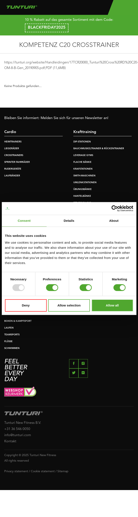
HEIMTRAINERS (12, 142)
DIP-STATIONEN (82, 142)
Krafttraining (84, 132)
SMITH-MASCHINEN (84, 176)
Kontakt (10, 441)
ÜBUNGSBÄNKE (82, 189)
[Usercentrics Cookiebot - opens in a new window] (114, 208)
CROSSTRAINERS (13, 155)
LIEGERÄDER (11, 149)
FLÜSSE (8, 341)
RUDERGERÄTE (12, 169)
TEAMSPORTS (12, 335)
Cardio (10, 132)
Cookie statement (43, 471)
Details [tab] (69, 220)
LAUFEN (9, 328)
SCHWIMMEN (12, 348)
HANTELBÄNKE (82, 196)
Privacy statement (16, 471)
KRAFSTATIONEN (82, 169)
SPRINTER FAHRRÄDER (17, 162)
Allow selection (69, 305)
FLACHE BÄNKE (82, 162)
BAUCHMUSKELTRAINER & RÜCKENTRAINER (98, 149)
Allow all (112, 305)
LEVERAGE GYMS (83, 155)
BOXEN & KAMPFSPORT (17, 321)
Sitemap (62, 471)
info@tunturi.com (17, 435)
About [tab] (114, 220)
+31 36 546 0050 (17, 429)
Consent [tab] (24, 220)
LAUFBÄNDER (12, 176)
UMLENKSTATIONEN (85, 182)
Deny (26, 305)
